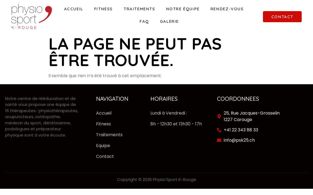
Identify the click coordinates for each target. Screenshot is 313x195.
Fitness (103, 8)
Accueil (73, 8)
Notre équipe (183, 8)
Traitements (139, 8)
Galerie (169, 21)
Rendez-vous (227, 8)
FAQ (144, 21)
